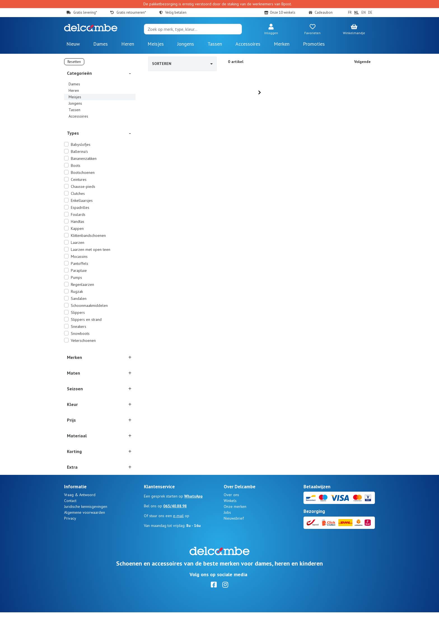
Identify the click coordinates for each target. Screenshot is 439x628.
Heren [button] (127, 44)
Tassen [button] (214, 44)
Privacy (70, 533)
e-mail (178, 531)
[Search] (193, 29)
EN (363, 12)
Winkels (230, 516)
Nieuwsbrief (234, 533)
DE (370, 12)
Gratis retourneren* (131, 12)
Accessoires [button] (247, 44)
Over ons (231, 510)
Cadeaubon (324, 12)
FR (350, 12)
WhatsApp (193, 511)
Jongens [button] (185, 44)
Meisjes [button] (156, 44)
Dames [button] (100, 44)
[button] (271, 30)
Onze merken (235, 522)
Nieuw (73, 44)
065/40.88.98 (175, 521)
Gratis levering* (85, 12)
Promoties (314, 44)
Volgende (362, 61)
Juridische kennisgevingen (85, 522)
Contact (70, 516)
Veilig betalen (175, 12)
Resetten (74, 61)
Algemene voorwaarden (84, 528)
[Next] (259, 92)
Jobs (227, 528)
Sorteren (182, 63)
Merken (281, 44)
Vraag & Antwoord (79, 510)
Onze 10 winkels (282, 12)
